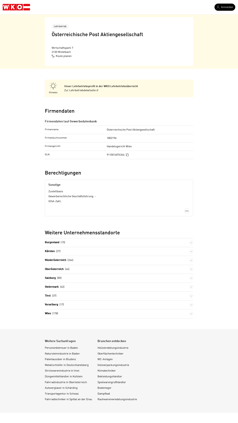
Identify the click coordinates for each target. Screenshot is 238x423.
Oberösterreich (57, 269)
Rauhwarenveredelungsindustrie (117, 399)
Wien (51, 313)
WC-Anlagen (105, 359)
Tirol (50, 296)
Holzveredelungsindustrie (113, 348)
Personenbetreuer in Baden (61, 348)
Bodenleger (104, 388)
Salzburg (53, 278)
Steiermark (54, 287)
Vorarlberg (54, 304)
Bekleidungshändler (110, 376)
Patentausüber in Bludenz (60, 359)
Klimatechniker (107, 370)
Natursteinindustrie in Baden (62, 353)
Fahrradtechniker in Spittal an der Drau (68, 399)
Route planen (62, 56)
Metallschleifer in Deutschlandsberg (67, 365)
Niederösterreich (59, 260)
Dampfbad (104, 393)
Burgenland (55, 242)
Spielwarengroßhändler (112, 382)
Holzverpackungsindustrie (113, 365)
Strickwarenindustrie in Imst (62, 370)
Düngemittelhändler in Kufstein (64, 376)
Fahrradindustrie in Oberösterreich (66, 382)
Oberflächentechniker (110, 353)
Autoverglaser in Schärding (61, 388)
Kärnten (53, 251)
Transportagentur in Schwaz (62, 393)
